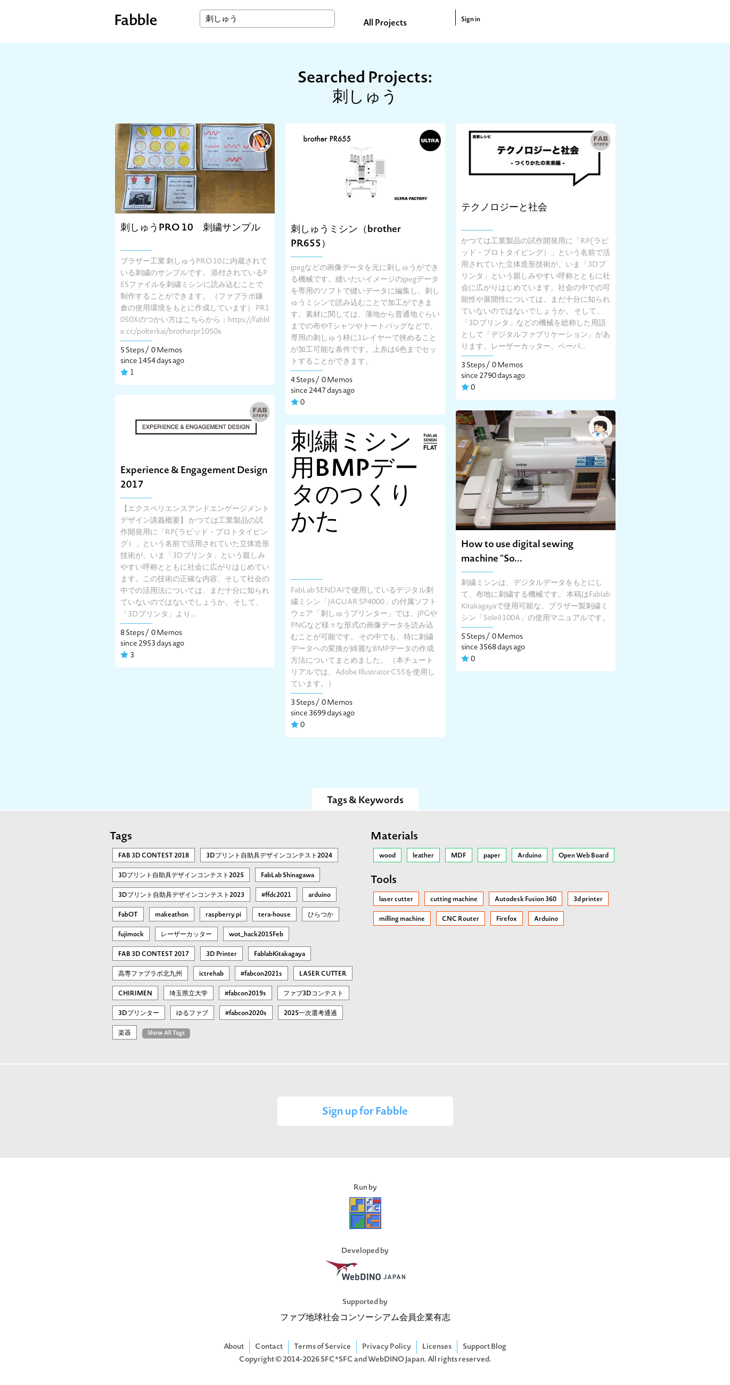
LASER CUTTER (323, 974)
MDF (458, 856)
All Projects (385, 23)
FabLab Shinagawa (287, 875)
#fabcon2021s (261, 974)
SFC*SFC (337, 1360)
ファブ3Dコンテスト (313, 994)
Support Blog (484, 1347)
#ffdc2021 (276, 895)
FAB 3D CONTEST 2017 (153, 954)
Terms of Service (322, 1347)
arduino (319, 895)
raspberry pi (223, 915)
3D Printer (221, 954)
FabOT (128, 915)
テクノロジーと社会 (504, 208)
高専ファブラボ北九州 (150, 974)
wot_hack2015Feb (256, 934)
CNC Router (460, 919)
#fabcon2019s (245, 994)
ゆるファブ (192, 1013)
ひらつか (320, 915)
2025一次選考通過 (310, 1013)
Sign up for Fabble (365, 1112)
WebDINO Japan (396, 1360)
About (234, 1347)
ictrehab (211, 974)
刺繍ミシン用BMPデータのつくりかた (355, 483)
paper (492, 856)
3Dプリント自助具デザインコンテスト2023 (181, 895)
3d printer (588, 899)
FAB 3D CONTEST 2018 (153, 856)
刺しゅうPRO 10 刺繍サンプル (190, 228)
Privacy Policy (386, 1347)
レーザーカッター (186, 934)
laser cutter (396, 899)
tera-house (274, 915)
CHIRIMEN (135, 994)
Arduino (530, 856)
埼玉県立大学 (188, 994)
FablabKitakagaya (279, 954)
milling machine (402, 919)
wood (387, 856)
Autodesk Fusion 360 (525, 899)
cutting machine (454, 899)
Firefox (506, 919)
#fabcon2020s (246, 1013)
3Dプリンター (138, 1013)
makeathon (171, 915)
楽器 (124, 1033)
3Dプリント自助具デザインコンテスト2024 (269, 856)
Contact (269, 1347)
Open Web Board (584, 856)
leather (423, 856)
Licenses (437, 1347)
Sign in (470, 20)
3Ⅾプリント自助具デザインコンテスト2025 (181, 875)
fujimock (131, 934)
